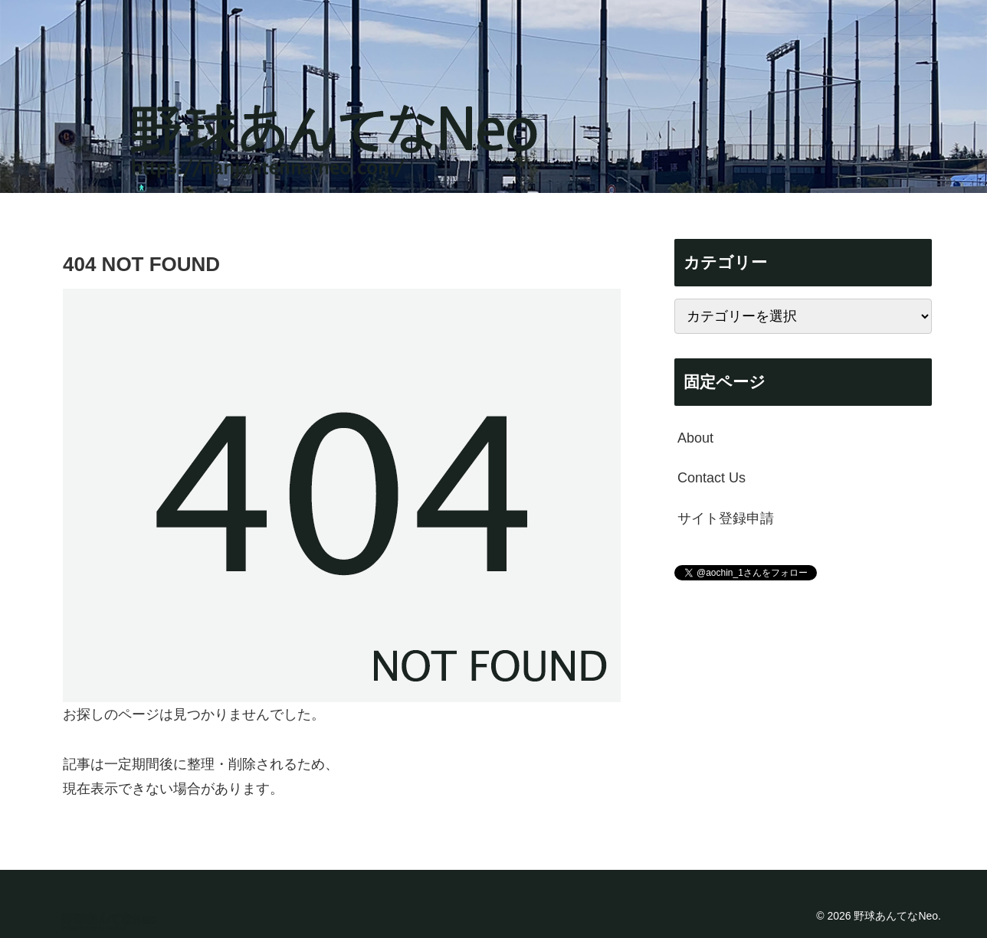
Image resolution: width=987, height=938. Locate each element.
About (695, 438)
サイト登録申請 (725, 518)
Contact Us (711, 477)
